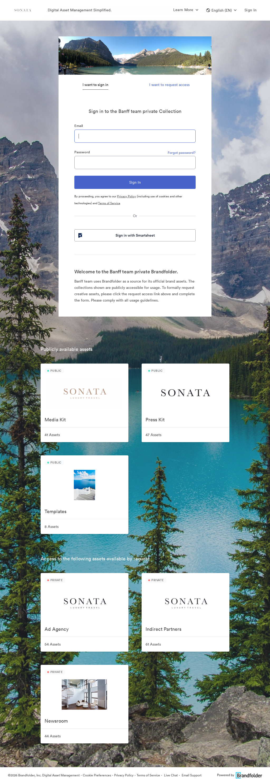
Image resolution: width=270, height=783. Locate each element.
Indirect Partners (163, 629)
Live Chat (170, 775)
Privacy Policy (126, 196)
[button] (221, 10)
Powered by (239, 775)
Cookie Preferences (97, 775)
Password (82, 152)
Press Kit (155, 420)
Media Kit (55, 420)
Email (78, 125)
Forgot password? (182, 152)
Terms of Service (109, 203)
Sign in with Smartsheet (116, 235)
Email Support (191, 775)
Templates (55, 511)
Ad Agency (57, 629)
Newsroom (56, 721)
